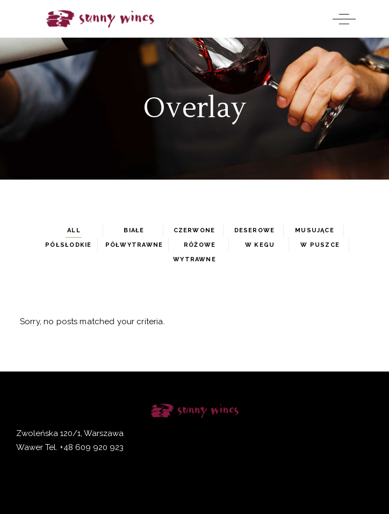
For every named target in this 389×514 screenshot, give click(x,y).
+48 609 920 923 (90, 447)
